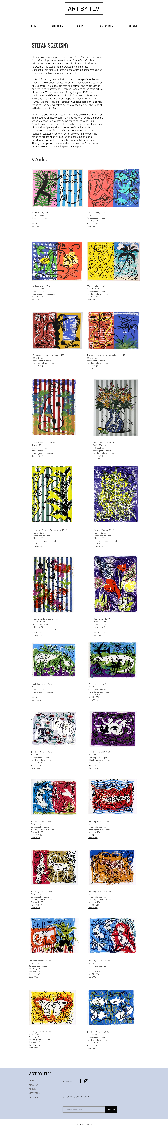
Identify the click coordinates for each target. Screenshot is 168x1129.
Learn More (36, 226)
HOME (32, 1080)
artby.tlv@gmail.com (76, 1096)
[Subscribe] (111, 1109)
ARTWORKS (34, 1093)
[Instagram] (86, 1081)
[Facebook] (80, 1081)
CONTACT (33, 1097)
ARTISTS (32, 1089)
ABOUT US (33, 1085)
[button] (106, 24)
